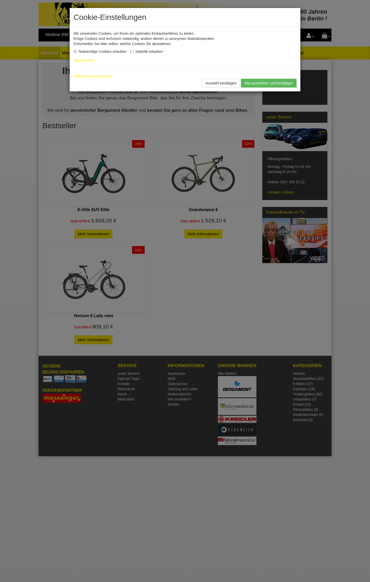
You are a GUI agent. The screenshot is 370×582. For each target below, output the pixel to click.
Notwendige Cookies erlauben (103, 51)
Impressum (103, 76)
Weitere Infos (85, 60)
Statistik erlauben (149, 51)
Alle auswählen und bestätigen (268, 83)
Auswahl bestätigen (221, 83)
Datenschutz (83, 76)
